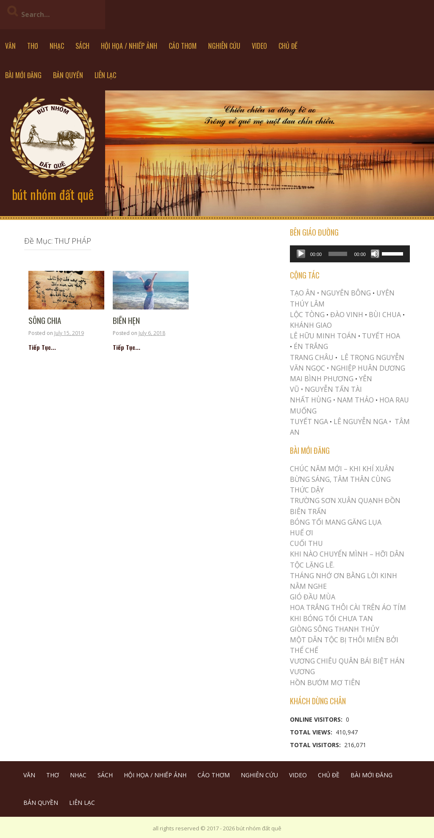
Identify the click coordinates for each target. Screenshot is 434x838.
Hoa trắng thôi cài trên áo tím (348, 607)
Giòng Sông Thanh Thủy (334, 629)
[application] (350, 253)
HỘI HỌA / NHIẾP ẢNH (129, 46)
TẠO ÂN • (304, 293)
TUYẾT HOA (381, 335)
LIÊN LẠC (105, 75)
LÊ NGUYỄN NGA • (362, 421)
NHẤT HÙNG (310, 400)
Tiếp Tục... (42, 347)
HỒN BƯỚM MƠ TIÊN (325, 682)
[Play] (301, 254)
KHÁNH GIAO (311, 325)
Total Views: (312, 732)
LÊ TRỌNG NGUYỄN (372, 357)
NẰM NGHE (308, 586)
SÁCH (82, 46)
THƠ (32, 46)
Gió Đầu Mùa (312, 597)
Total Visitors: (316, 745)
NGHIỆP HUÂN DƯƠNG (368, 368)
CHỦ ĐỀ (288, 46)
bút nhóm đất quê (53, 194)
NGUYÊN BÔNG (346, 293)
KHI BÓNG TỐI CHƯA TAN (331, 618)
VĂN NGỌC (308, 368)
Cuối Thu (306, 543)
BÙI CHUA (385, 314)
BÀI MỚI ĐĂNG (23, 75)
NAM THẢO (355, 400)
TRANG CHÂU (312, 357)
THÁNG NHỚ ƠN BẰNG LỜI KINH (343, 575)
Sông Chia (44, 321)
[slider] (337, 254)
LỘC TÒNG (307, 314)
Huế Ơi (301, 532)
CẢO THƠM (183, 46)
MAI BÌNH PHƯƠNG (321, 378)
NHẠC (57, 46)
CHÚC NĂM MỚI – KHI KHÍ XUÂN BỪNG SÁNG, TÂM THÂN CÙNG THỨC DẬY (342, 479)
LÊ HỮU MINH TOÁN (323, 335)
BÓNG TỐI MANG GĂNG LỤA (335, 522)
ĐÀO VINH (346, 314)
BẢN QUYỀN (68, 75)
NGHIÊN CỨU (224, 46)
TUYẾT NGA (310, 421)
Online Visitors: (317, 719)
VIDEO (259, 46)
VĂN (10, 46)
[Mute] (375, 254)
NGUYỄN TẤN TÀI (333, 389)
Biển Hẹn (126, 321)
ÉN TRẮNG (311, 346)
